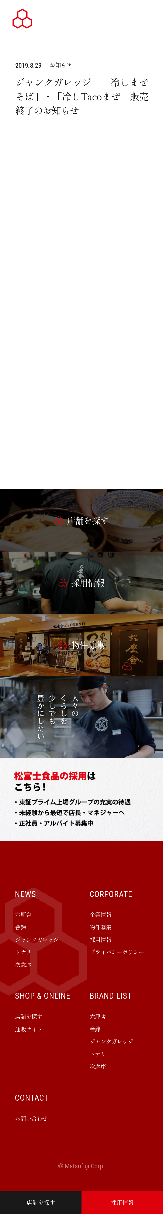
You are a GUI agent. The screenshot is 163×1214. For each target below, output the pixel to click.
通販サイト (28, 1029)
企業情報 (100, 914)
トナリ (23, 952)
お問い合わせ (31, 1118)
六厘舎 (23, 914)
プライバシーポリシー (117, 952)
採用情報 (122, 1202)
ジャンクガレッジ (36, 939)
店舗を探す (41, 1202)
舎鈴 (20, 927)
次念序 (23, 964)
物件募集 (100, 927)
